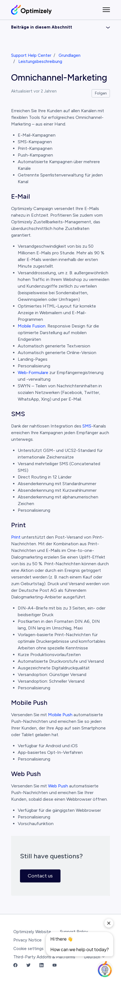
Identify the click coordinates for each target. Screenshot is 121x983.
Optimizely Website (32, 931)
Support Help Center (31, 55)
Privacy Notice (27, 940)
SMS (86, 426)
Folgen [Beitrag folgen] (101, 93)
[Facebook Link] (15, 965)
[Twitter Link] (28, 965)
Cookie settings (28, 948)
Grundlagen (69, 55)
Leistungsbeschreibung (40, 61)
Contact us (40, 876)
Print (16, 537)
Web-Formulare (33, 372)
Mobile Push (60, 714)
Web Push (58, 786)
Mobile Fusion (32, 326)
